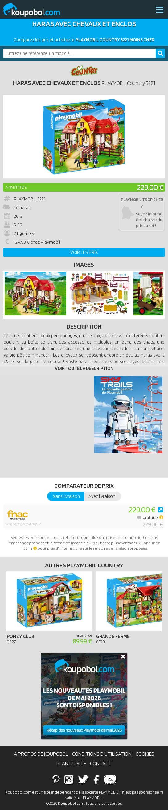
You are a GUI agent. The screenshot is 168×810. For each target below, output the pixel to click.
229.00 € (150, 187)
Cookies (145, 754)
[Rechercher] (160, 53)
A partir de (16, 187)
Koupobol (35, 10)
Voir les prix (84, 252)
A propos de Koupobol (41, 754)
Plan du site (71, 763)
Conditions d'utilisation (102, 754)
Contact (101, 763)
